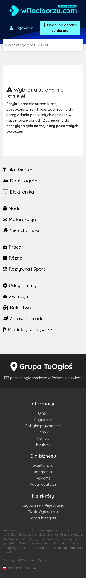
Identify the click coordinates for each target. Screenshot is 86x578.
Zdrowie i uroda (23, 318)
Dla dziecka (17, 170)
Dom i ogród (20, 181)
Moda (12, 208)
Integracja (43, 472)
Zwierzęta (16, 296)
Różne (12, 258)
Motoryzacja (19, 219)
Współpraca (43, 465)
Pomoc (43, 438)
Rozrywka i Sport (24, 269)
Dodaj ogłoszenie (60, 28)
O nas (43, 413)
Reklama (43, 478)
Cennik (43, 432)
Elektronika (18, 192)
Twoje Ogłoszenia (43, 511)
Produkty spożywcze (27, 329)
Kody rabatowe (43, 484)
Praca (12, 247)
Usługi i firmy (19, 285)
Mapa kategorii (43, 518)
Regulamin (43, 419)
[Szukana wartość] (44, 45)
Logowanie (21, 27)
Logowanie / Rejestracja (43, 505)
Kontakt (43, 444)
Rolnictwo (17, 307)
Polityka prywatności (43, 426)
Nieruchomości (22, 230)
